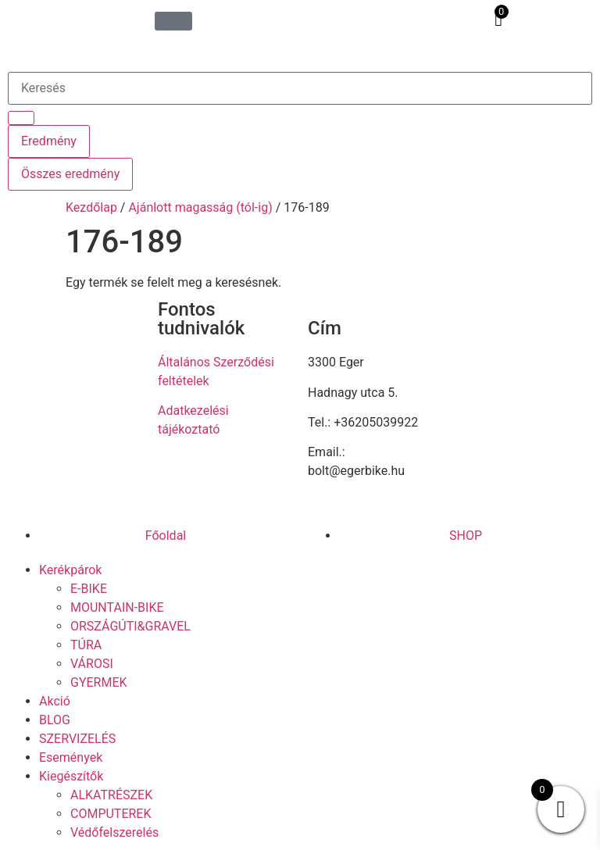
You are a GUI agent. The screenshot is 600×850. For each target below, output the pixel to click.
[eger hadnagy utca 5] (525, 402)
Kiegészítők (71, 776)
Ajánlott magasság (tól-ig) (200, 207)
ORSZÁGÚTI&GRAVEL (130, 626)
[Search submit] (21, 118)
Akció (54, 701)
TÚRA (86, 645)
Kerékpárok (70, 569)
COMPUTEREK (111, 813)
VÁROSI (91, 663)
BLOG (54, 719)
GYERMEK (98, 682)
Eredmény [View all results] (49, 141)
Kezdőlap (91, 207)
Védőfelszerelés (114, 832)
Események (70, 757)
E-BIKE (88, 588)
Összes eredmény (70, 173)
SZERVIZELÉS (77, 738)
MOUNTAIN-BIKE (117, 607)
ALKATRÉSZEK (111, 795)
